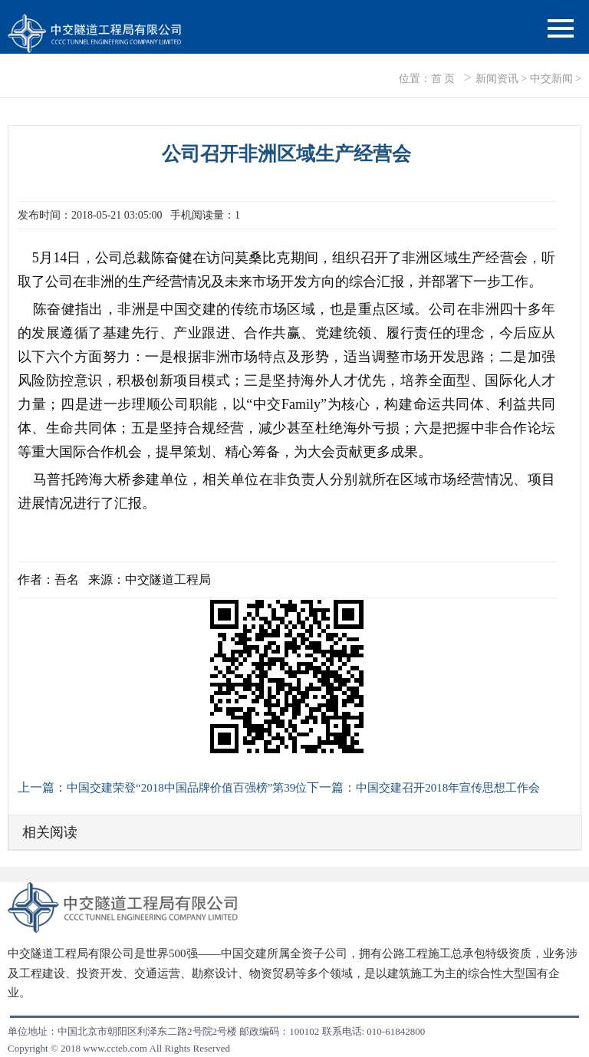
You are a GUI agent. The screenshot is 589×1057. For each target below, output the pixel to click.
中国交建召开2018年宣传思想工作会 (448, 788)
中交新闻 (551, 78)
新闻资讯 (496, 78)
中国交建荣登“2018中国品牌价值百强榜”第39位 (187, 788)
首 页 (443, 78)
